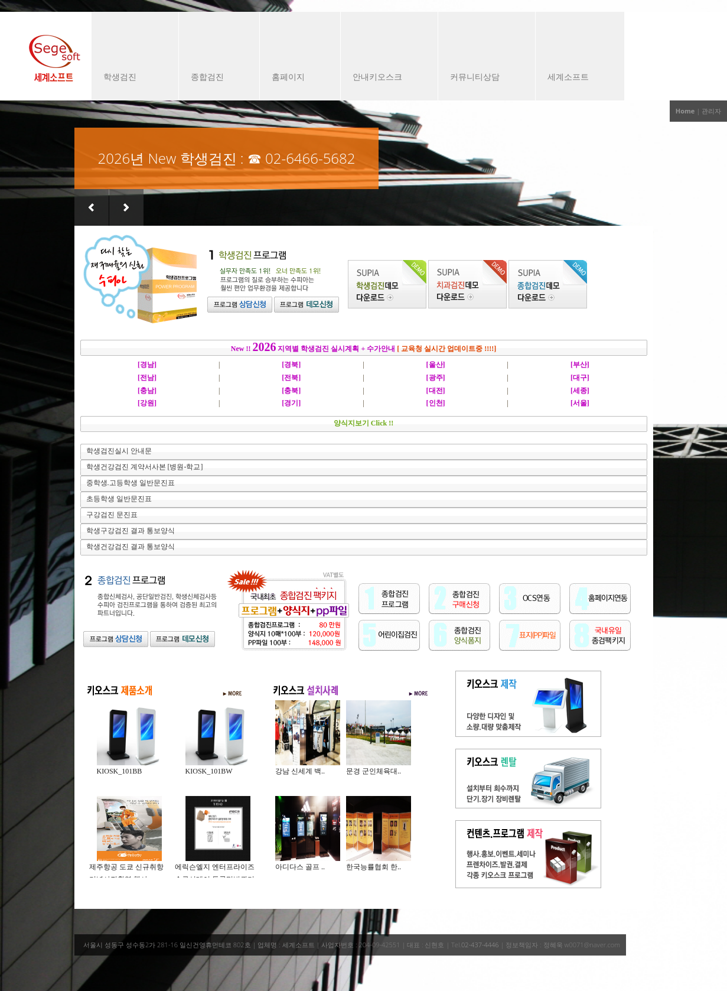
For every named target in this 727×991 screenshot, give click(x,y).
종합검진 (213, 78)
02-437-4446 (480, 944)
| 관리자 (708, 110)
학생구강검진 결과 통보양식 (130, 531)
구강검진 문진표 (112, 515)
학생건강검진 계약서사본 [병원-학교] (144, 467)
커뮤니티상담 (480, 78)
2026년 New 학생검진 (167, 158)
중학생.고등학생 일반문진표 (130, 483)
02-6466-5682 (310, 158)
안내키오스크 (383, 78)
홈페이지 (294, 78)
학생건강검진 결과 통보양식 (130, 546)
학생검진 (129, 78)
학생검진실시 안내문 (119, 451)
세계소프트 (574, 78)
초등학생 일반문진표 (119, 499)
